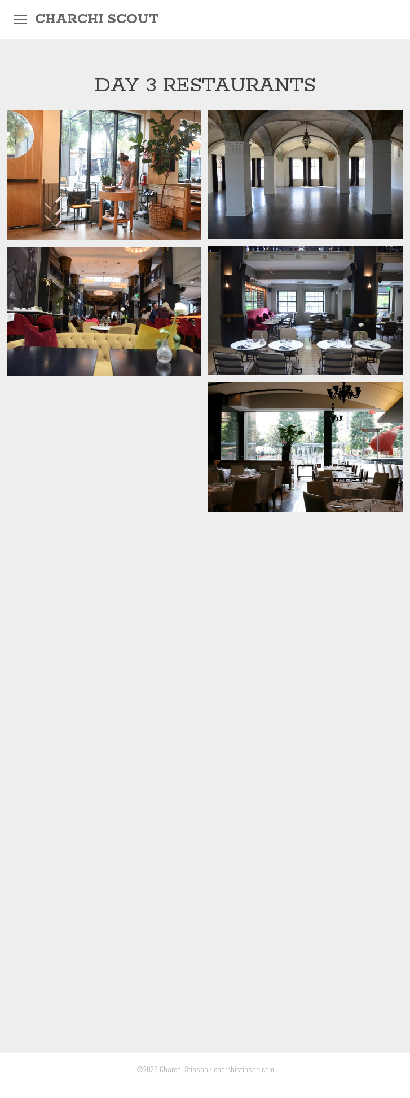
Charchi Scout (96, 19)
